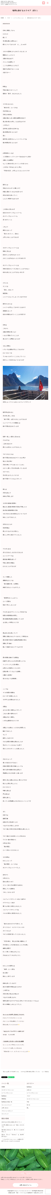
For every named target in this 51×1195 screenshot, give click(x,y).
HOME (2, 17)
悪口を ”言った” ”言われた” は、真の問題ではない (13, 1135)
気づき (28, 1105)
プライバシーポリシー (7, 1111)
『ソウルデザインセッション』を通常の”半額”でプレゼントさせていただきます (12, 1140)
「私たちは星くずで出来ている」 (11, 1071)
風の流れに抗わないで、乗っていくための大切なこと (13, 1130)
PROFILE (4, 1099)
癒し (28, 1107)
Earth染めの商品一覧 (7, 1101)
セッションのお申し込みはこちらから (13, 1014)
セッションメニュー (7, 1105)
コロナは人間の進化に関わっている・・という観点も (35, 1071)
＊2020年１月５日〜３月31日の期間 (13, 1041)
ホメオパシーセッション (8, 1090)
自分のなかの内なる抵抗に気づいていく (12, 1122)
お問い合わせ (5, 1107)
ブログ (8, 17)
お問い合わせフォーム (25, 1185)
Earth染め (4, 1096)
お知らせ (29, 1090)
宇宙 (28, 1101)
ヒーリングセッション (19, 17)
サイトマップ (5, 1113)
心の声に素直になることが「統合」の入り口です (13, 1125)
